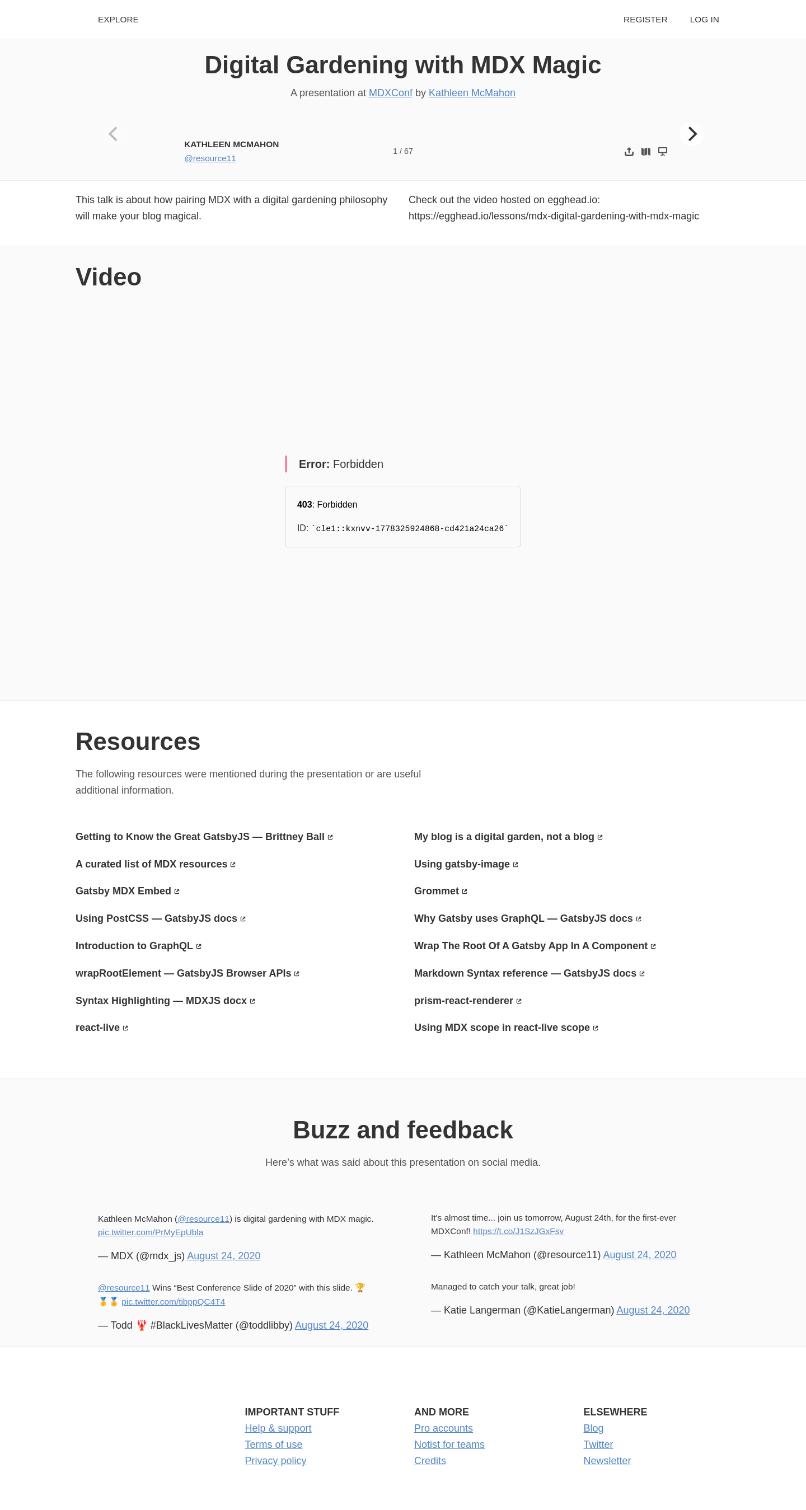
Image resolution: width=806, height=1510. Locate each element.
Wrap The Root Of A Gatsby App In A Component (531, 945)
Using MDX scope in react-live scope (502, 1027)
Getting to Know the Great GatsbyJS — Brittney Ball (200, 836)
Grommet (436, 891)
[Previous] (114, 133)
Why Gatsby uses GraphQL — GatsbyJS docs (523, 918)
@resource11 (210, 158)
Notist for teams (449, 1444)
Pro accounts (443, 1428)
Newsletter (607, 1460)
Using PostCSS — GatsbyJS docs (156, 918)
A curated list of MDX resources (151, 864)
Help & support (278, 1428)
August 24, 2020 (223, 1256)
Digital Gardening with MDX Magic (402, 64)
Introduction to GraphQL (134, 945)
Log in (704, 19)
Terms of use (274, 1444)
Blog (594, 1428)
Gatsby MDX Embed (123, 891)
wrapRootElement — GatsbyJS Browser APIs (183, 973)
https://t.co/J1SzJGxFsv (518, 1231)
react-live (98, 1027)
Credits (430, 1460)
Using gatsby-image (462, 864)
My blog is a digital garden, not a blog (504, 836)
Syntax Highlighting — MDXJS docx (161, 1000)
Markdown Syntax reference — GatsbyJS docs (525, 973)
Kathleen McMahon (472, 93)
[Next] (692, 133)
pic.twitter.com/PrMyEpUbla (150, 1232)
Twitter (598, 1444)
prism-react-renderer (463, 1000)
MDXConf (391, 93)
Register (646, 19)
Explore (118, 19)
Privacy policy (276, 1460)
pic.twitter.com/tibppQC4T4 (173, 1301)
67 (408, 151)
